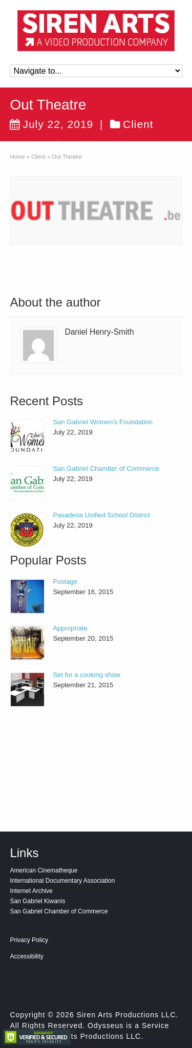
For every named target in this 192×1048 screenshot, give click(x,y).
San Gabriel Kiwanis (37, 901)
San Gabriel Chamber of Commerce (106, 468)
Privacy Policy (29, 940)
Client (138, 124)
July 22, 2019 (51, 124)
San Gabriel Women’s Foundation (103, 422)
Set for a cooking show (86, 675)
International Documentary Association (62, 880)
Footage (65, 581)
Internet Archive (31, 890)
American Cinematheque (43, 870)
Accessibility (26, 956)
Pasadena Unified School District (101, 515)
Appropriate (70, 628)
